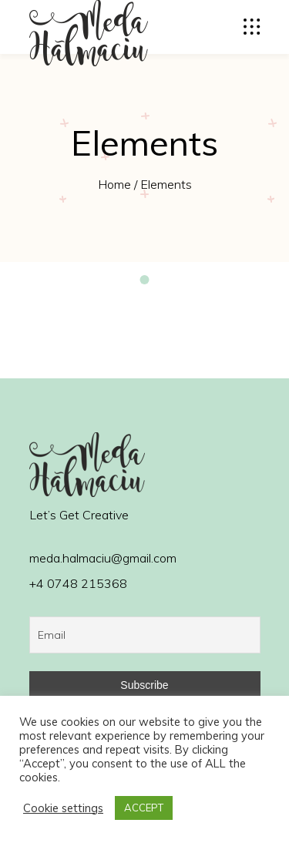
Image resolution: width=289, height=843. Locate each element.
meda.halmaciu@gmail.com (102, 558)
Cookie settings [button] (63, 808)
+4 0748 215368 (78, 583)
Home (114, 184)
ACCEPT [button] (143, 807)
